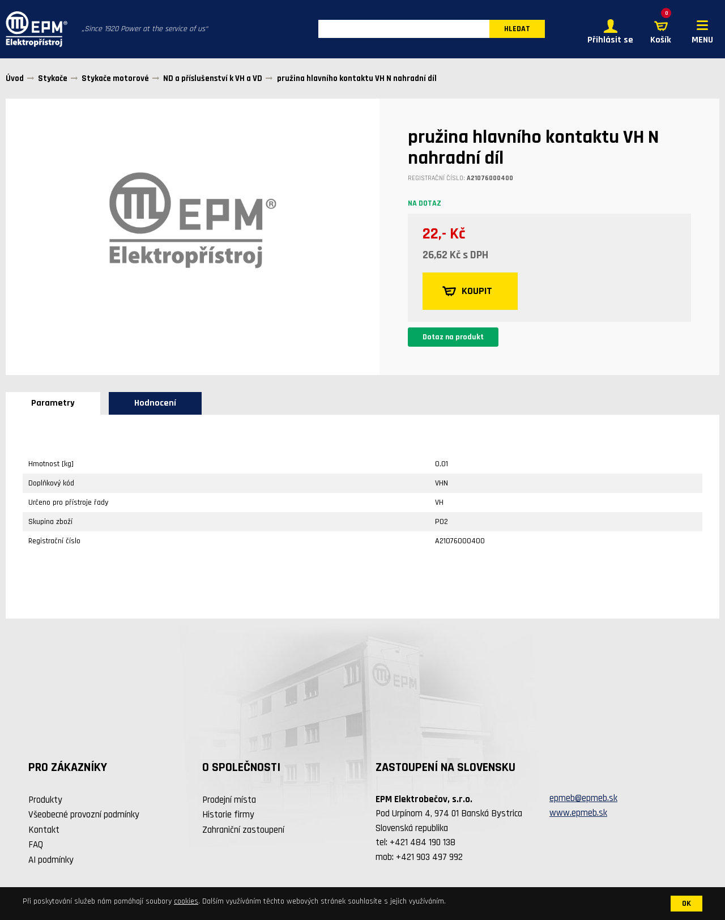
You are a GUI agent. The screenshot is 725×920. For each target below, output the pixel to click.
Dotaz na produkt (453, 337)
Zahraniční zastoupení (243, 830)
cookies (186, 901)
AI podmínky (51, 860)
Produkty (45, 800)
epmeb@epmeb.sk (583, 799)
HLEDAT (517, 29)
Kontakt (43, 830)
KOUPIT (467, 291)
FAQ (35, 845)
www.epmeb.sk (578, 813)
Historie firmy (228, 815)
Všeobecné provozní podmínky (83, 815)
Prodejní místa (229, 800)
